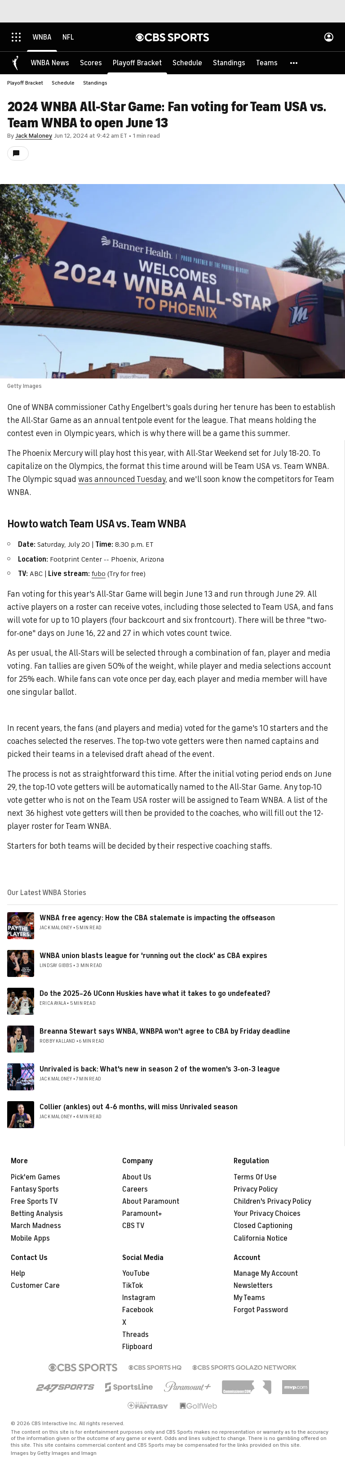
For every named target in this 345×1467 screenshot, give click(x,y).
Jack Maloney (33, 136)
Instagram (138, 1297)
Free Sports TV (34, 1201)
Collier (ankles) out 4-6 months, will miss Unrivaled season (139, 1107)
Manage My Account (266, 1273)
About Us (136, 1177)
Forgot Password (261, 1309)
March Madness (36, 1225)
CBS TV (133, 1225)
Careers (135, 1189)
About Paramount (150, 1201)
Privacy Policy (256, 1189)
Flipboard (137, 1346)
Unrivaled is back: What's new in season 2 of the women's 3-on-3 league (160, 1069)
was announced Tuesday (121, 479)
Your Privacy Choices (267, 1213)
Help (18, 1273)
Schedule (63, 83)
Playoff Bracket (25, 83)
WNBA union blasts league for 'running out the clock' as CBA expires (153, 955)
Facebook (137, 1309)
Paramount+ (142, 1213)
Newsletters (253, 1285)
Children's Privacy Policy (272, 1201)
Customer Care (35, 1285)
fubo (99, 573)
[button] (294, 63)
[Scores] (91, 63)
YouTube (136, 1273)
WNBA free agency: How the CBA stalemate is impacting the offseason (157, 918)
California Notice (261, 1238)
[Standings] (229, 63)
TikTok (132, 1285)
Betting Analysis (37, 1213)
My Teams (249, 1297)
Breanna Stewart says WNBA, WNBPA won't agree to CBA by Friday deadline (165, 1031)
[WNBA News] (50, 63)
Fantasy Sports (35, 1189)
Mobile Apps (30, 1238)
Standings (95, 83)
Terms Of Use (255, 1177)
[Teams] (267, 63)
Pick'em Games (35, 1177)
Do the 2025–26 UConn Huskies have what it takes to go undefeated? (155, 993)
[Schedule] (187, 63)
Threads (135, 1334)
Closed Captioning (263, 1225)
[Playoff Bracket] (137, 63)
